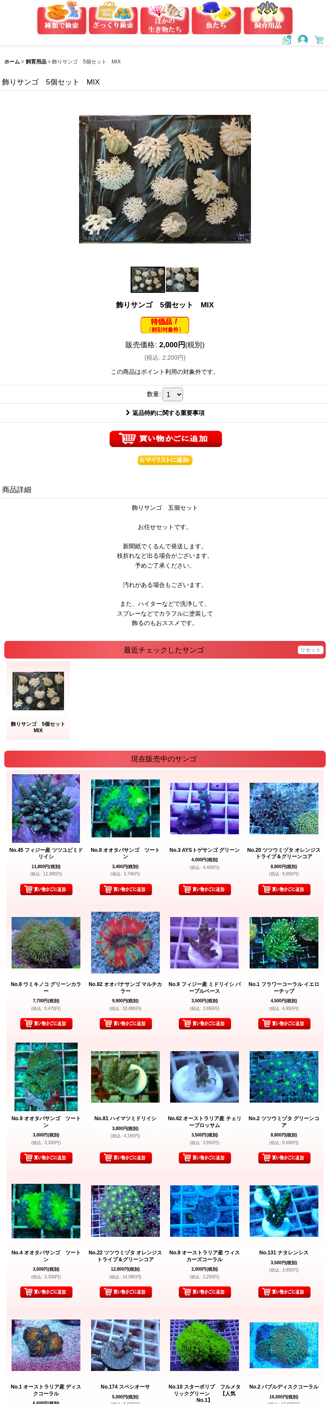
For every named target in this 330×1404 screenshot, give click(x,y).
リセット (310, 650)
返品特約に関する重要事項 (165, 412)
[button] (148, 280)
